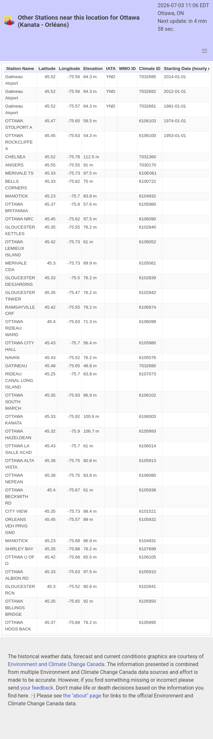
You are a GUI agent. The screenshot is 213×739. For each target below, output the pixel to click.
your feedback (37, 688)
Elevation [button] (93, 68)
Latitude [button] (47, 68)
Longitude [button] (69, 68)
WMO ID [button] (127, 68)
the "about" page (82, 696)
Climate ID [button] (149, 68)
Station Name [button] (20, 68)
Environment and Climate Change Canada (56, 664)
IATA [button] (110, 68)
